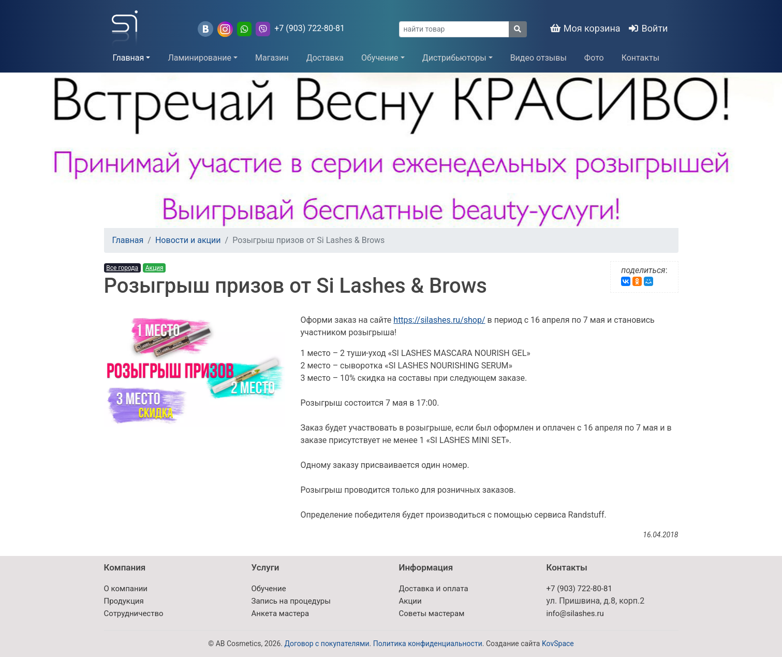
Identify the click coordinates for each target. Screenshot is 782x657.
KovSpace (558, 643)
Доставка (325, 58)
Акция (154, 268)
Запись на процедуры (291, 601)
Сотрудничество (134, 613)
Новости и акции (188, 240)
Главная (128, 240)
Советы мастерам (432, 613)
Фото (594, 58)
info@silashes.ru (575, 613)
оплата (455, 588)
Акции (410, 601)
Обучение (269, 588)
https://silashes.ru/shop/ (439, 320)
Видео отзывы (538, 58)
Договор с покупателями (326, 643)
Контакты (640, 58)
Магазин (272, 58)
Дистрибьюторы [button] (454, 58)
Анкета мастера (280, 613)
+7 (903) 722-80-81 (309, 28)
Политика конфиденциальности (427, 643)
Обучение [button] (380, 58)
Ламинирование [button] (199, 58)
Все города (122, 268)
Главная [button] (128, 58)
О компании (125, 588)
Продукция (124, 601)
